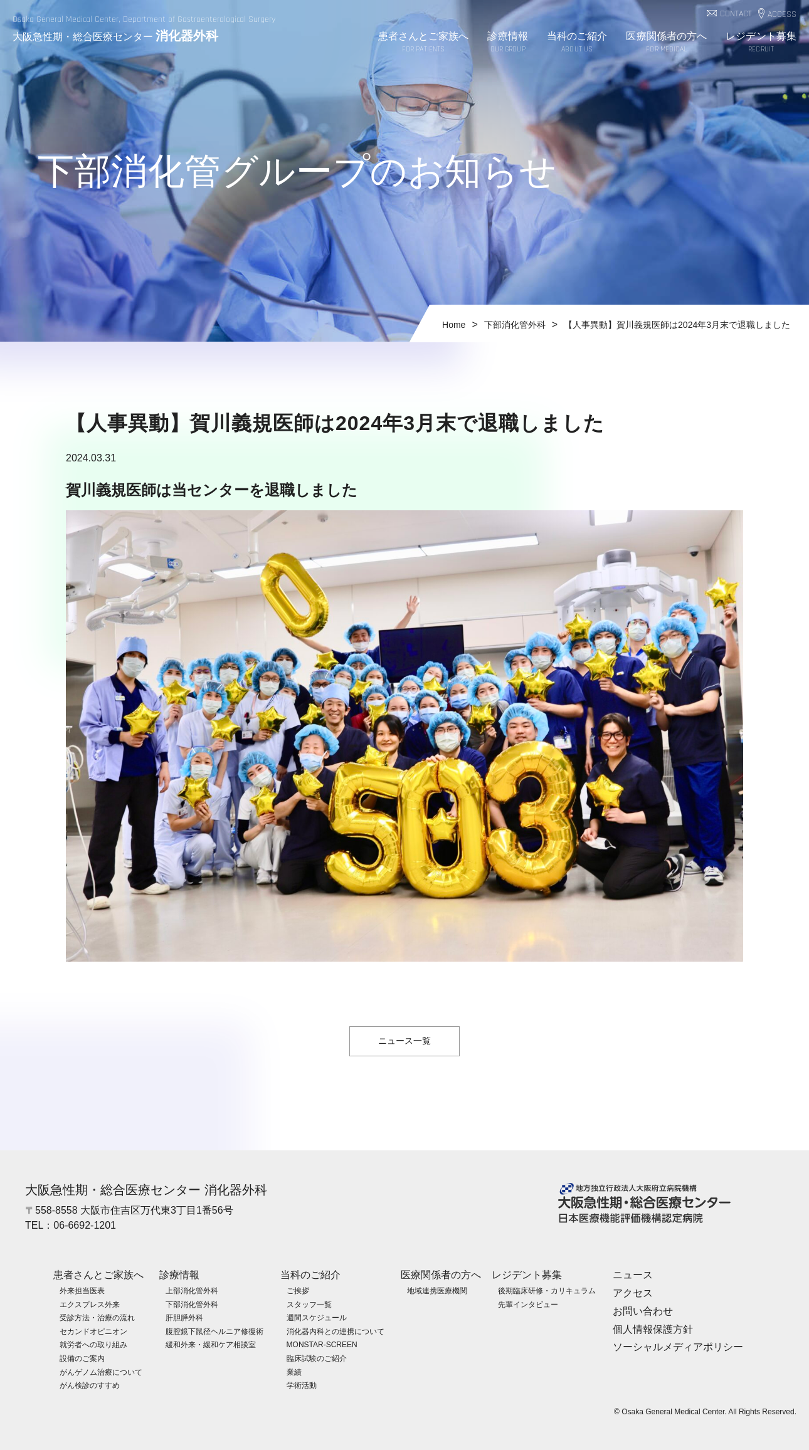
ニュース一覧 (404, 1041)
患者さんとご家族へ (423, 43)
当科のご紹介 (577, 43)
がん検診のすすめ (90, 1385)
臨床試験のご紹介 (317, 1358)
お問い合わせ (643, 1311)
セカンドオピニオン (93, 1331)
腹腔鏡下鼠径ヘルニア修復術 (214, 1331)
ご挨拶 (298, 1290)
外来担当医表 (82, 1290)
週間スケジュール (317, 1317)
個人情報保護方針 (653, 1329)
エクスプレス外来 (90, 1304)
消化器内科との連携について (335, 1331)
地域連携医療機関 (437, 1290)
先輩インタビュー (528, 1304)
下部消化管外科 (192, 1304)
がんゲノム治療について (101, 1372)
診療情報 (507, 43)
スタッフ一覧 (309, 1304)
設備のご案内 (82, 1358)
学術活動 (302, 1385)
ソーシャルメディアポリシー (678, 1347)
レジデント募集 (761, 43)
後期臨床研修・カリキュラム (547, 1290)
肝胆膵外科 (184, 1317)
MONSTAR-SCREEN (322, 1344)
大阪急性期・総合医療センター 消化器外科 (146, 1190)
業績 (294, 1372)
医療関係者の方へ (666, 43)
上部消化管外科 (192, 1290)
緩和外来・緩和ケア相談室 (211, 1344)
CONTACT (736, 14)
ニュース (633, 1274)
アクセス (633, 1293)
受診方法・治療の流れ (97, 1317)
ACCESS (782, 14)
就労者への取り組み (93, 1344)
